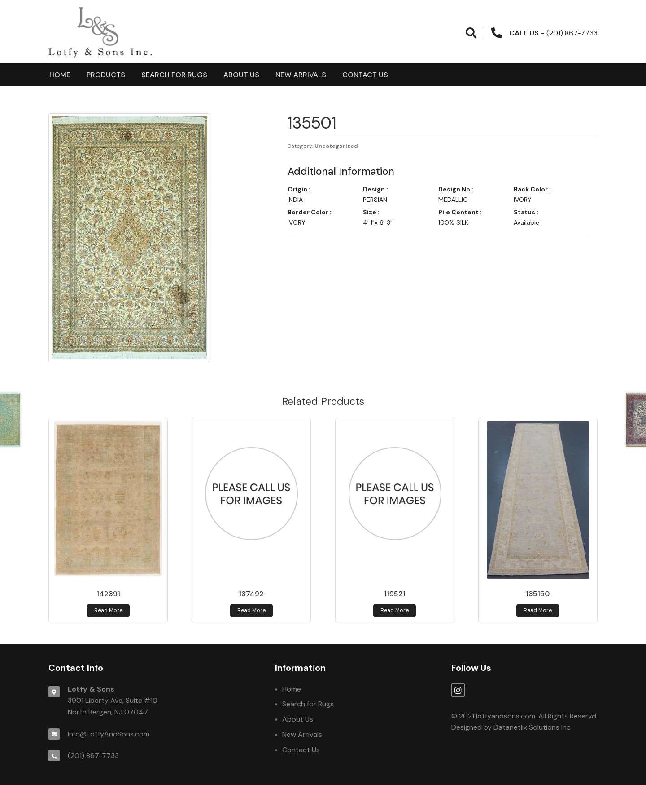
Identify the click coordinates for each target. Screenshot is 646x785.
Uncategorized (336, 146)
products (106, 75)
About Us (241, 75)
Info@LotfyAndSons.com (108, 734)
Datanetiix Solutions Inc (532, 727)
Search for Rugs (174, 75)
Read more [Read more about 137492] (251, 610)
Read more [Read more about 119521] (394, 610)
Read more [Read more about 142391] (108, 610)
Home (59, 75)
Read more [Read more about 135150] (538, 610)
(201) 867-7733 (93, 755)
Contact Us (365, 75)
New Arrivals (300, 75)
